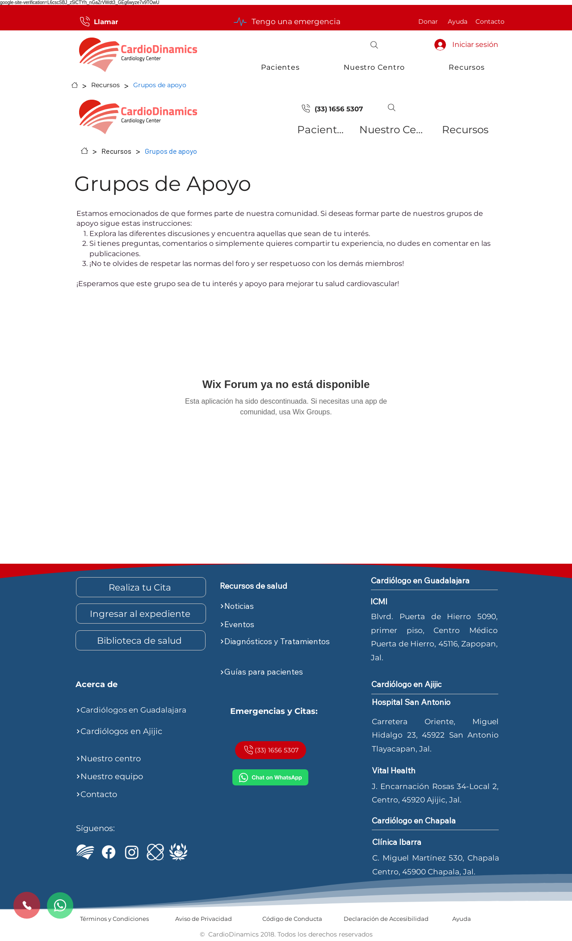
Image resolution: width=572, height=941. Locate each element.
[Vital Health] (422, 771)
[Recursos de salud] (270, 586)
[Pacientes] (321, 130)
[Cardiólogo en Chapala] (422, 821)
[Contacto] (490, 21)
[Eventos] (283, 624)
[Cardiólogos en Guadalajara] (139, 710)
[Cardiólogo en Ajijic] (422, 685)
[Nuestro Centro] (391, 130)
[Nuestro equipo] (139, 776)
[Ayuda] (458, 21)
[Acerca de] (126, 685)
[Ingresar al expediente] (141, 613)
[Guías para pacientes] (283, 672)
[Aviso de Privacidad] (203, 919)
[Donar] (428, 21)
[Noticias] (283, 606)
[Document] (306, 108)
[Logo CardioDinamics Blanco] (85, 852)
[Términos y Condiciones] (114, 919)
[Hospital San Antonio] (422, 703)
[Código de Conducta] (292, 919)
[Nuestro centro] (139, 759)
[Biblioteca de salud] (141, 640)
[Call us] (26, 905)
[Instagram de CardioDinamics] (132, 852)
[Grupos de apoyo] (160, 85)
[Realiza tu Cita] (141, 587)
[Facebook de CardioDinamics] (109, 852)
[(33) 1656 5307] (341, 109)
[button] (374, 45)
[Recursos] (105, 85)
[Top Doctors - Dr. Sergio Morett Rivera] (178, 852)
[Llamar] (98, 21)
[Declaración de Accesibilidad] (386, 919)
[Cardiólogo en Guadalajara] (433, 581)
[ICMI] (155, 852)
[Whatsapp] (60, 905)
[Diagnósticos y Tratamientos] (283, 641)
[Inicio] (74, 85)
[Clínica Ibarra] (423, 842)
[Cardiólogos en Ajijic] (139, 731)
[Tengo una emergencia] (286, 21)
